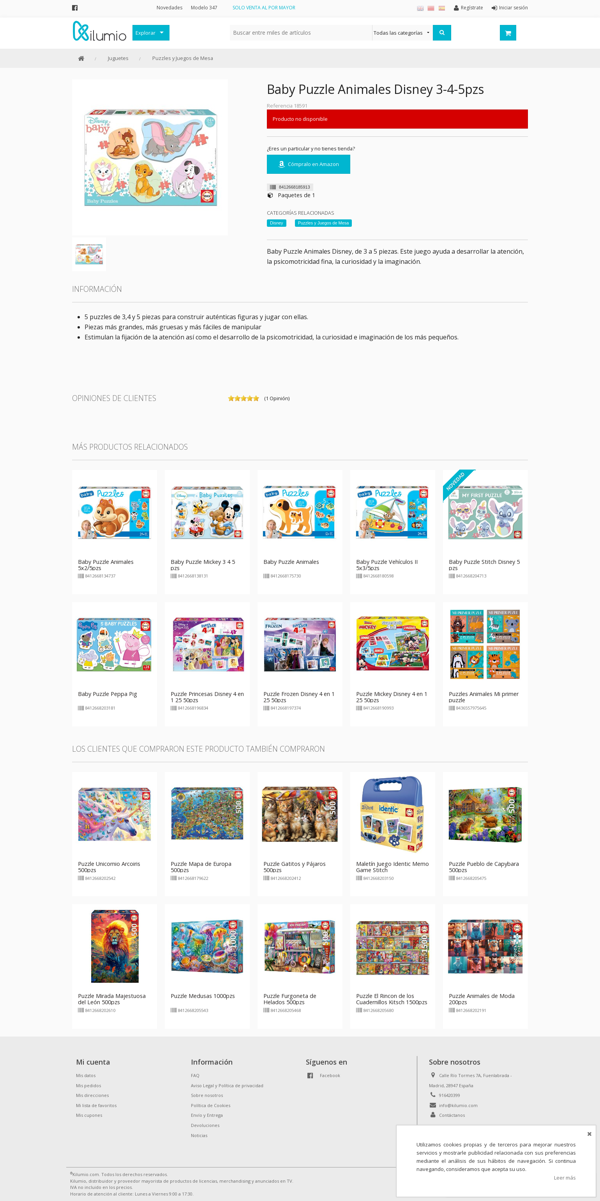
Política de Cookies (210, 1105)
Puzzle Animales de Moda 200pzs (482, 999)
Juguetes (118, 58)
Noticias (199, 1135)
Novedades (169, 7)
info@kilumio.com (458, 1105)
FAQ (195, 1075)
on (231, 398)
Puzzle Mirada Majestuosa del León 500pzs (112, 999)
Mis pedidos (88, 1085)
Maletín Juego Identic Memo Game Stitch (392, 867)
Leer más (565, 1177)
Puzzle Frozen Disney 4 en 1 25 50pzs (299, 697)
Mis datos (85, 1075)
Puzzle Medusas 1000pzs (203, 996)
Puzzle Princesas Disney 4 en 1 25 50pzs (207, 697)
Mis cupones (89, 1115)
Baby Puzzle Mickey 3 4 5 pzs (203, 565)
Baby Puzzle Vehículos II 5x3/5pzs (387, 565)
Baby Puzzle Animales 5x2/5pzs (106, 565)
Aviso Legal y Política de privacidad (227, 1085)
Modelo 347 (204, 7)
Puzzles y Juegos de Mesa (182, 58)
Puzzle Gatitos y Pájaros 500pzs (294, 867)
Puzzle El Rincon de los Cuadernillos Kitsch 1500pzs (391, 999)
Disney (276, 223)
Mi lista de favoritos (96, 1105)
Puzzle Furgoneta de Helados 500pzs (289, 999)
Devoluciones (205, 1125)
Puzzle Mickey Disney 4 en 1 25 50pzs (391, 697)
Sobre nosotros (207, 1095)
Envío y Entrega (207, 1115)
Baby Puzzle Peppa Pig (107, 694)
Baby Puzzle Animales (291, 561)
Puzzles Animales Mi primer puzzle (484, 697)
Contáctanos (452, 1115)
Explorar (145, 32)
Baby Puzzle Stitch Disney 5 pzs (484, 565)
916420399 (449, 1095)
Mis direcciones (92, 1095)
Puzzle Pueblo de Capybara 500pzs (484, 867)
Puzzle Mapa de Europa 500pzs (201, 867)
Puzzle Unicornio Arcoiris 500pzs (109, 867)
